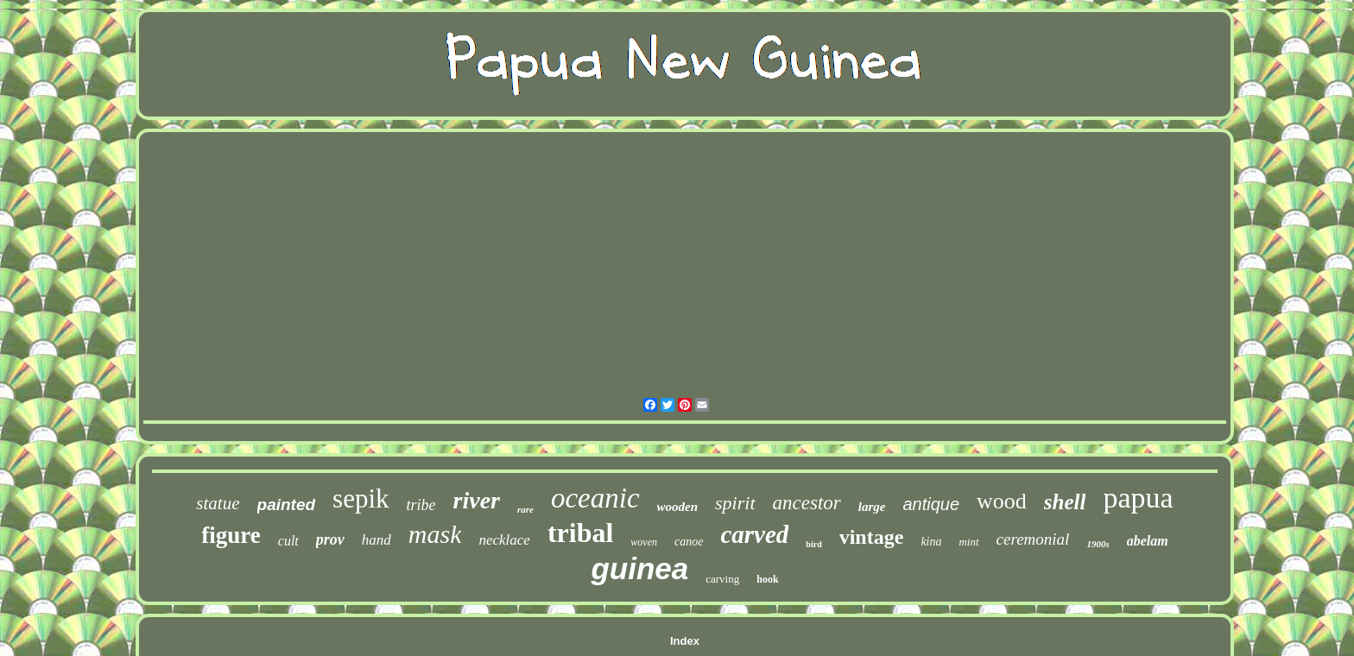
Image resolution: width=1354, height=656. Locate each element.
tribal (580, 532)
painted (286, 504)
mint (968, 541)
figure (231, 535)
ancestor (807, 503)
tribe (421, 505)
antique (930, 504)
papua (1138, 498)
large (872, 507)
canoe (688, 541)
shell (1065, 502)
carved (754, 534)
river (476, 500)
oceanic (595, 498)
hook (767, 579)
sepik (360, 498)
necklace (503, 540)
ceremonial (1033, 539)
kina (931, 541)
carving (722, 578)
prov (330, 539)
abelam (1147, 540)
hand (376, 540)
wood (1002, 501)
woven (643, 542)
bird (813, 544)
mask (435, 534)
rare (525, 509)
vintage (871, 537)
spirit (735, 503)
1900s (1097, 544)
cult (288, 540)
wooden (678, 507)
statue (217, 503)
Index (684, 640)
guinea (639, 568)
